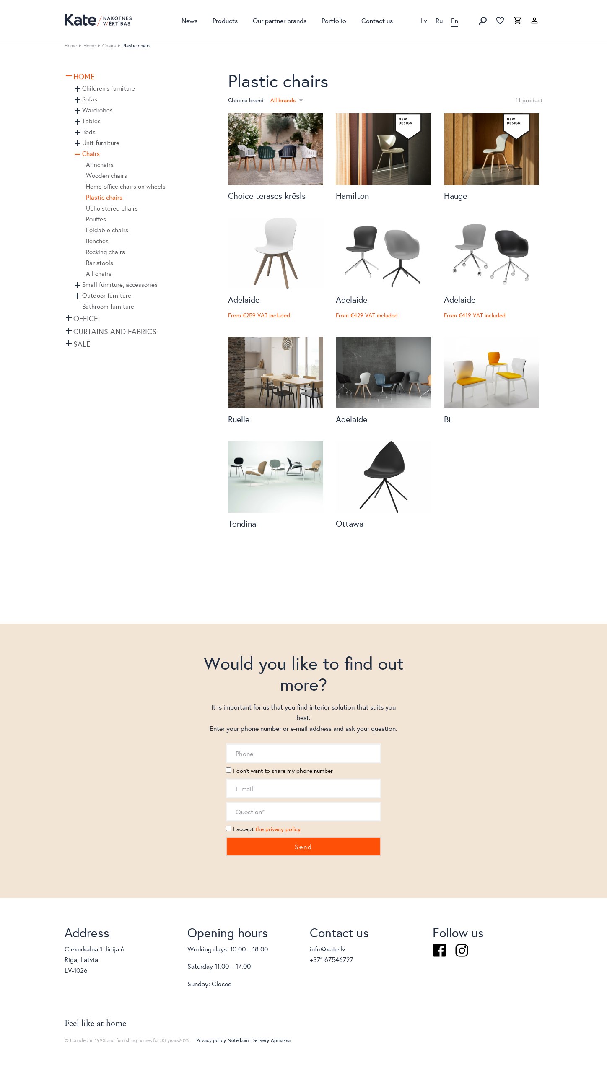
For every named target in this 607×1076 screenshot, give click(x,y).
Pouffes (96, 219)
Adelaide (243, 299)
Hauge (455, 195)
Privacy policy (211, 1040)
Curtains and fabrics (114, 331)
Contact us (377, 20)
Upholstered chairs (112, 208)
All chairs (99, 274)
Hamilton (352, 195)
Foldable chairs (107, 230)
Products (225, 20)
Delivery (260, 1040)
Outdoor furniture (106, 295)
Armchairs (100, 165)
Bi (447, 419)
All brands (283, 100)
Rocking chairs (105, 252)
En (454, 20)
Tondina (242, 523)
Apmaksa (281, 1040)
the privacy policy (278, 829)
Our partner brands (279, 20)
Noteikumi (239, 1040)
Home (71, 45)
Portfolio (334, 20)
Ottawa (349, 523)
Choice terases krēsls (267, 195)
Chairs (109, 45)
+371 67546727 (331, 959)
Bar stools (99, 263)
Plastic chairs (104, 197)
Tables (91, 121)
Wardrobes (97, 110)
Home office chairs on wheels (126, 186)
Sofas (89, 99)
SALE (82, 344)
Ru (439, 20)
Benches (97, 241)
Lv (423, 20)
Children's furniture (108, 88)
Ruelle (238, 419)
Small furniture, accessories (120, 284)
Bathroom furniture (108, 306)
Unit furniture (100, 143)
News (189, 20)
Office (85, 318)
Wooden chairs (106, 175)
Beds (89, 132)
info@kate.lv (327, 948)
